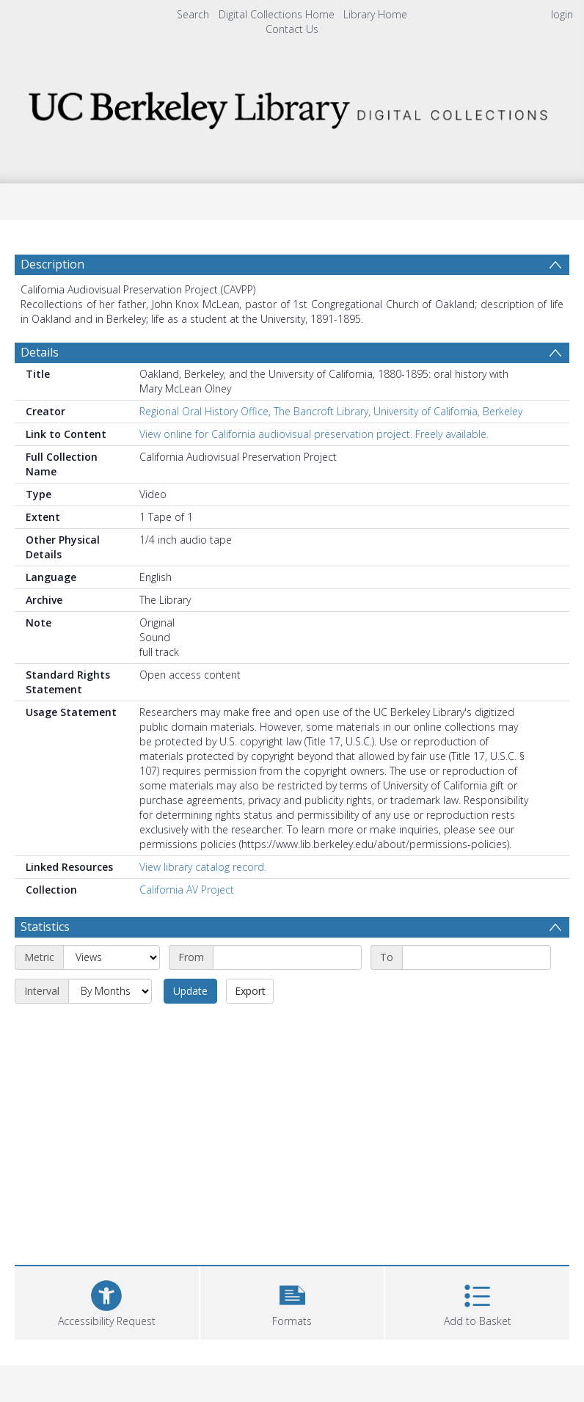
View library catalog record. (202, 867)
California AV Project (186, 890)
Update (190, 991)
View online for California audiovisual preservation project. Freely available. (314, 434)
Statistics (45, 927)
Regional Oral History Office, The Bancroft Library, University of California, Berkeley (330, 411)
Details (40, 352)
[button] (292, 1301)
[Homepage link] (292, 106)
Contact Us (292, 29)
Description (52, 264)
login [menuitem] (562, 14)
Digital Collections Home (277, 14)
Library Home (375, 14)
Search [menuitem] (193, 14)
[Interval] (110, 991)
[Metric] (111, 957)
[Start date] (287, 957)
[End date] (476, 957)
